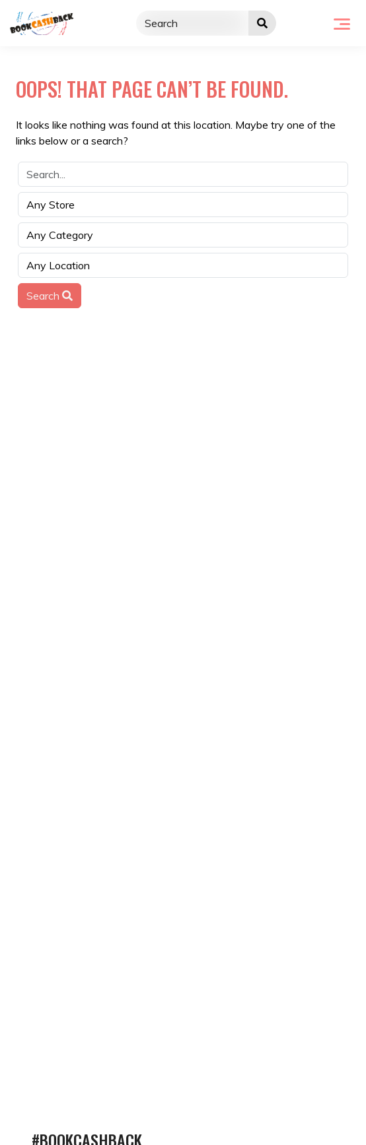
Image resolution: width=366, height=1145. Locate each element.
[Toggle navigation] (342, 23)
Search (49, 295)
